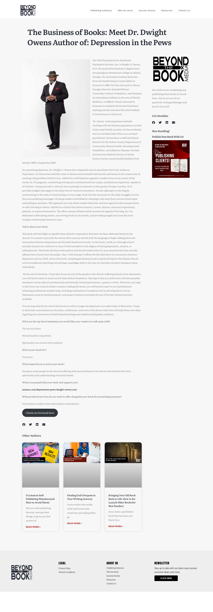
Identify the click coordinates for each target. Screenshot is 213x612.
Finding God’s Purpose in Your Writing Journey (81, 497)
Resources (166, 10)
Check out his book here (40, 413)
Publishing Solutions (101, 10)
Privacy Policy (65, 568)
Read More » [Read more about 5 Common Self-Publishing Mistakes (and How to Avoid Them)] (33, 526)
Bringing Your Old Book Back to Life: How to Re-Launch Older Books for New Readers (122, 500)
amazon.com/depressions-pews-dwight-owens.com (49, 389)
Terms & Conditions (68, 572)
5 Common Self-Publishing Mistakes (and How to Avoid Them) (40, 498)
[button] (23, 424)
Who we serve (125, 10)
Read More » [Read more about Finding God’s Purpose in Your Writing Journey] (74, 523)
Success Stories (147, 10)
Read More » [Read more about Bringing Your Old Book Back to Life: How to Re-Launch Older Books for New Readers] (115, 526)
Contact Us (184, 10)
